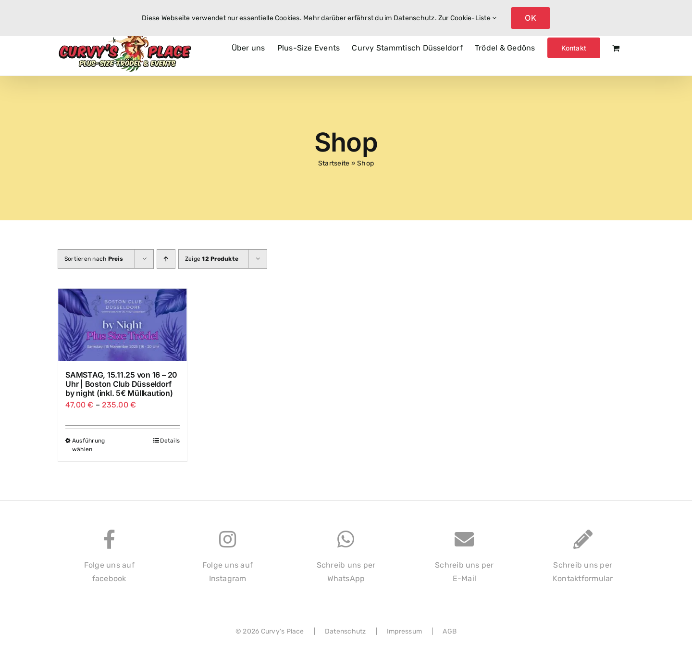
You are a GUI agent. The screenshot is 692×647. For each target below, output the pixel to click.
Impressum (404, 631)
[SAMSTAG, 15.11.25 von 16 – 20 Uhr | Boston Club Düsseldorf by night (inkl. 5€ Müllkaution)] (122, 325)
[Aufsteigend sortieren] (166, 259)
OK (530, 18)
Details (170, 440)
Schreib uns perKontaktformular (583, 561)
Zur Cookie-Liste (467, 18)
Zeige (211, 258)
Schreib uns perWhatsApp (346, 561)
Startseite (333, 163)
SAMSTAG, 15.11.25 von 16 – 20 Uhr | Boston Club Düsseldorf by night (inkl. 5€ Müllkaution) (121, 384)
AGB (450, 631)
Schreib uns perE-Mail (464, 561)
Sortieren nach (93, 258)
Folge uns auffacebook (109, 561)
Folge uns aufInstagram (227, 561)
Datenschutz (345, 631)
